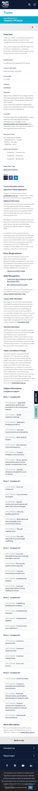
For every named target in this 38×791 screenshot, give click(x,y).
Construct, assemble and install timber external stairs (18, 686)
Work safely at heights (18, 438)
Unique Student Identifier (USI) (14, 294)
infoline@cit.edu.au (10, 196)
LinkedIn (16, 178)
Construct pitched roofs (18, 642)
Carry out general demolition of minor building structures (18, 588)
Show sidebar (32, 27)
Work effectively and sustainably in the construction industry (18, 521)
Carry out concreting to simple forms (18, 572)
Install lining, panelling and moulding (18, 604)
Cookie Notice (28, 784)
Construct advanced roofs (18, 650)
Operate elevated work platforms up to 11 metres (18, 472)
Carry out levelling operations (18, 513)
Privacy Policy (10, 787)
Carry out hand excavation (18, 495)
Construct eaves (18, 678)
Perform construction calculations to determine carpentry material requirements (18, 706)
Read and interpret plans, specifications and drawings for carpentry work (18, 696)
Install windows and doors (18, 612)
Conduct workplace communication (18, 453)
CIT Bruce (7, 88)
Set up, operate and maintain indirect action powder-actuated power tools (18, 462)
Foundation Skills (23, 322)
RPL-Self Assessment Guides (17, 285)
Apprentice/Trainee (11, 170)
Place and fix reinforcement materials (18, 565)
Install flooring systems (18, 580)
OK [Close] (30, 787)
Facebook (11, 178)
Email (6, 178)
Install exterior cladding (18, 619)
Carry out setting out (18, 488)
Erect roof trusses (18, 665)
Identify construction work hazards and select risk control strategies (18, 504)
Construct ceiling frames (18, 657)
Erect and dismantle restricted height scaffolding (18, 539)
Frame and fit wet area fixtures (18, 716)
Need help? (19, 755)
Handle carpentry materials (18, 416)
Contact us (19, 748)
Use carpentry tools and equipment (18, 446)
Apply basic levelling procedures (18, 423)
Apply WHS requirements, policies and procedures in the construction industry (18, 406)
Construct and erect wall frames (18, 627)
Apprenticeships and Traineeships (16, 124)
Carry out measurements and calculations (18, 431)
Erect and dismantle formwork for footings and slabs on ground (18, 556)
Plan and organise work (18, 530)
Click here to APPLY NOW (16, 271)
